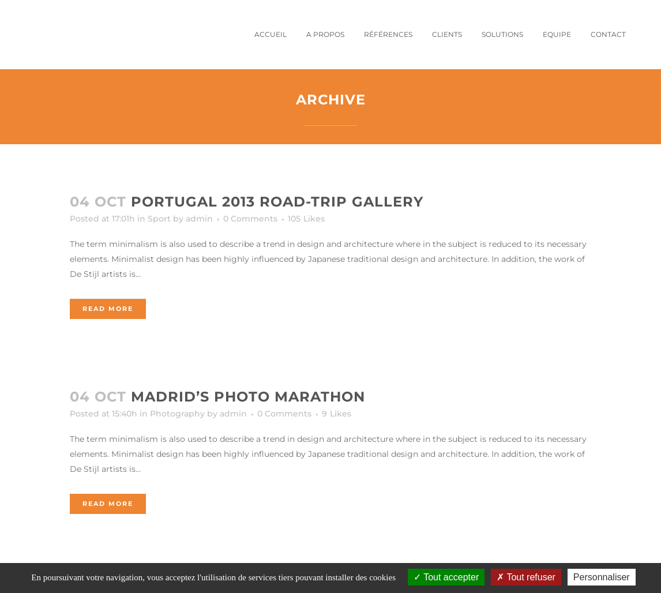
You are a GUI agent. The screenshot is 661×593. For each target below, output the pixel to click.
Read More (107, 309)
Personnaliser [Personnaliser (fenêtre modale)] (601, 577)
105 (306, 219)
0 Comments (250, 218)
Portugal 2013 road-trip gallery (277, 201)
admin (199, 218)
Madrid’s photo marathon (248, 396)
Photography (177, 413)
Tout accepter (446, 577)
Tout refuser (526, 577)
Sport (159, 218)
